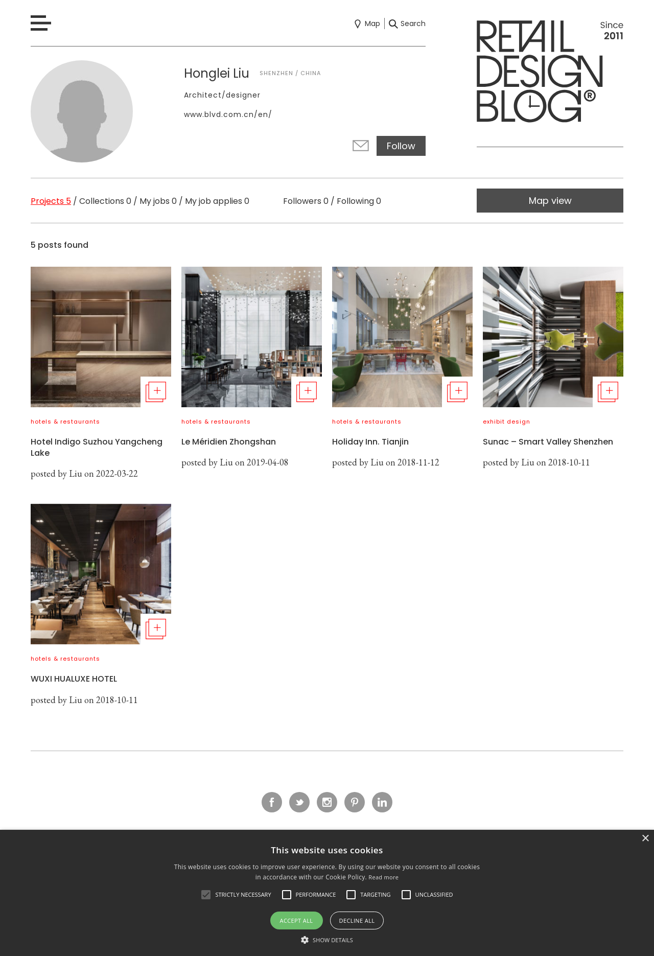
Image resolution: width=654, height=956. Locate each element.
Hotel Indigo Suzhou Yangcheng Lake (96, 447)
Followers (306, 201)
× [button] (645, 839)
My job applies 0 (217, 201)
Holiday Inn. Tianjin (370, 442)
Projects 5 (51, 201)
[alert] (327, 893)
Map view (550, 200)
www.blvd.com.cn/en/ (228, 114)
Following (359, 201)
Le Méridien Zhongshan (228, 442)
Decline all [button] (357, 920)
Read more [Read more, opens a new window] (383, 877)
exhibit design (506, 421)
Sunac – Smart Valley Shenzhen (548, 442)
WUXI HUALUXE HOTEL (74, 679)
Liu (75, 473)
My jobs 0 (158, 201)
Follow (401, 145)
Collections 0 (105, 201)
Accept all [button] (296, 920)
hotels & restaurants (65, 421)
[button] (206, 894)
